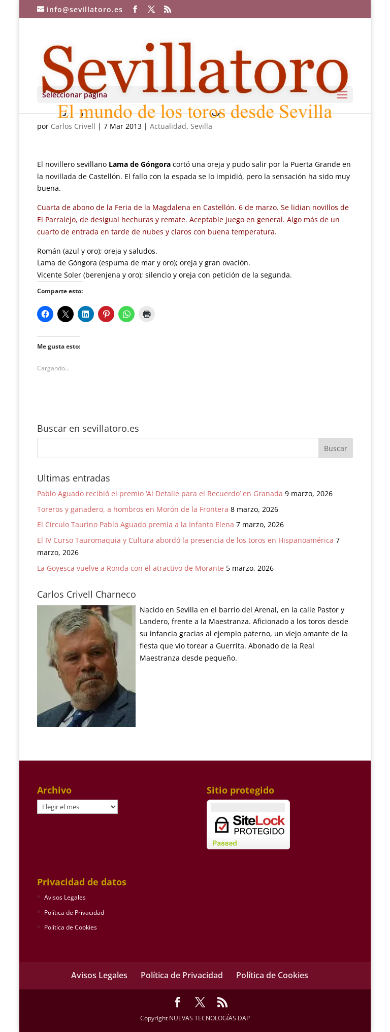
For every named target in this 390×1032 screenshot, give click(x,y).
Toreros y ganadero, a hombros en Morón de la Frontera (133, 509)
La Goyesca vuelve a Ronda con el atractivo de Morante (130, 568)
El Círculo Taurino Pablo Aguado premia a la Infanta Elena (135, 524)
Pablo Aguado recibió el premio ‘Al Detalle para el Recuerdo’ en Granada (160, 493)
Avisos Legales (65, 897)
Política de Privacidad (74, 912)
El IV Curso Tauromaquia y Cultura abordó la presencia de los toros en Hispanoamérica (185, 540)
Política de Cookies (70, 927)
